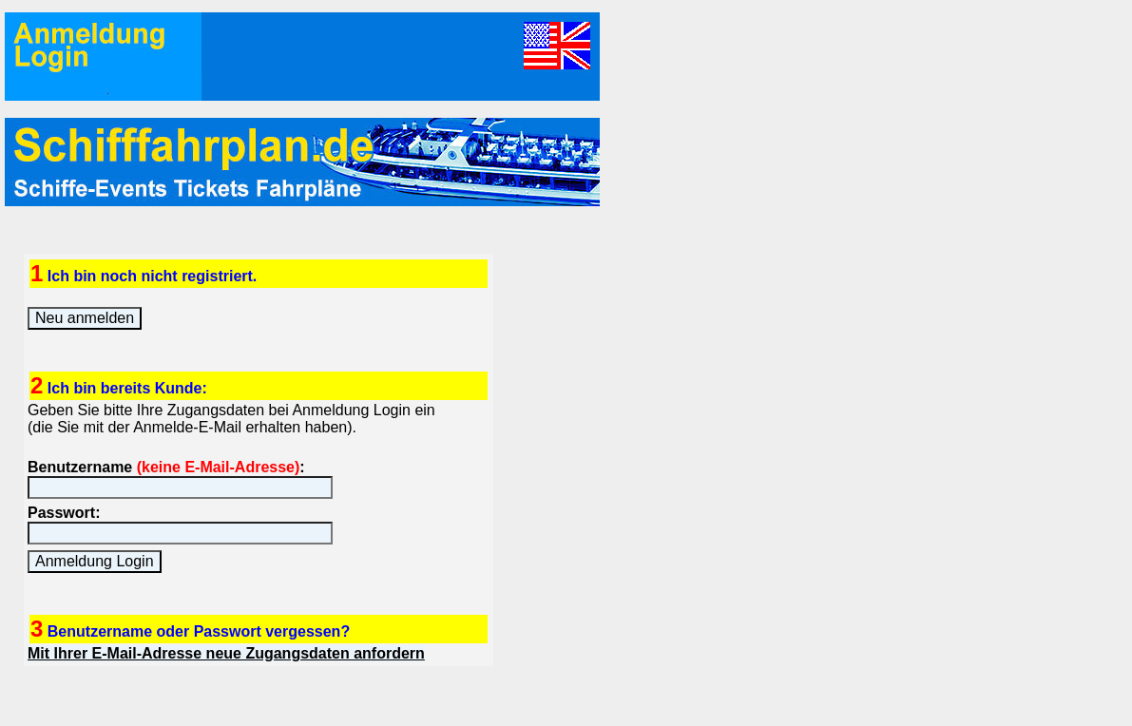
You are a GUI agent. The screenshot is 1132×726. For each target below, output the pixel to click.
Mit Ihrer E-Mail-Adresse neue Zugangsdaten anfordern (226, 653)
